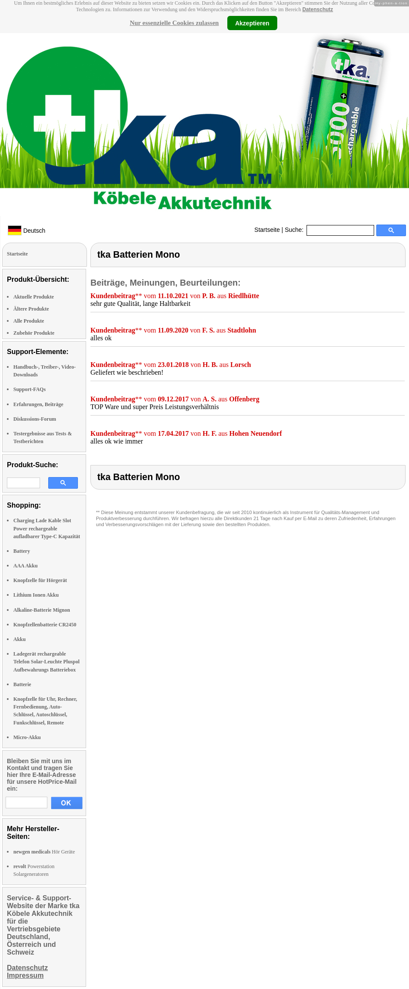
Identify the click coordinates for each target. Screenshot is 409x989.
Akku (19, 639)
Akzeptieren (252, 22)
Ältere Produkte (31, 309)
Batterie (22, 684)
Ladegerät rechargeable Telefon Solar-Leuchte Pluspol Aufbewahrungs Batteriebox (46, 661)
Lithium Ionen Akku (36, 595)
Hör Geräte (44, 852)
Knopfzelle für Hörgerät (40, 580)
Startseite (267, 229)
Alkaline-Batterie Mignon (41, 610)
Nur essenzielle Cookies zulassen (174, 22)
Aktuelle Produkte (33, 297)
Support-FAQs (29, 389)
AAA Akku (25, 566)
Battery (21, 551)
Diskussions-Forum (34, 419)
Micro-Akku (27, 737)
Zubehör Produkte (33, 333)
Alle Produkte (28, 321)
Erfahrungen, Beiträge (38, 404)
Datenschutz (317, 9)
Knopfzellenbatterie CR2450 (44, 625)
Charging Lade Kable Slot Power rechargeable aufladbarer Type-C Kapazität (46, 528)
